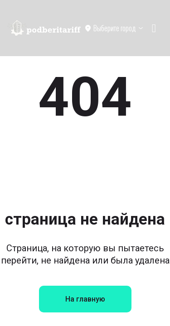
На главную (85, 299)
